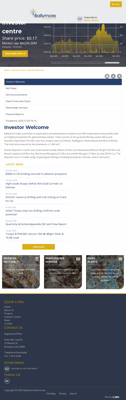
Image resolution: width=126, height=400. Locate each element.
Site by (112, 396)
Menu (116, 4)
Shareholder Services (17, 107)
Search (73, 393)
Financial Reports (15, 114)
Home (7, 306)
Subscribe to (87, 19)
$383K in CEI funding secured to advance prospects (36, 173)
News (7, 320)
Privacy (62, 393)
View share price (15, 53)
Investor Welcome (15, 81)
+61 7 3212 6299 (12, 356)
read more (38, 246)
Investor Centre (12, 316)
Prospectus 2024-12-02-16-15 (21, 120)
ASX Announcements (16, 94)
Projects (8, 313)
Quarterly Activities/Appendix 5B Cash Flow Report (36, 224)
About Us (9, 310)
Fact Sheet (11, 88)
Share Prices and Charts (18, 101)
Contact (8, 323)
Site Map (51, 393)
